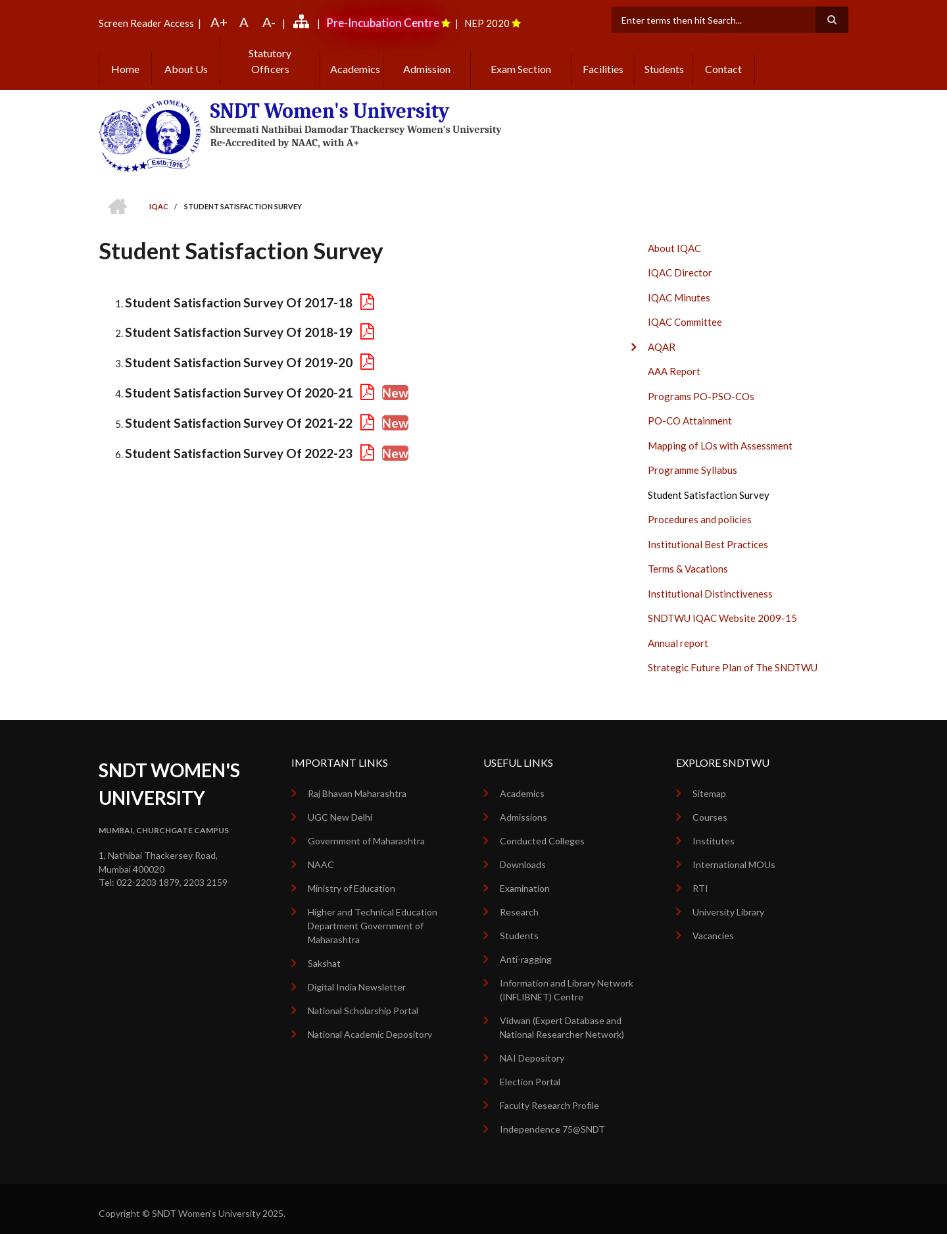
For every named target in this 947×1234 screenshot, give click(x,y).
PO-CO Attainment (690, 408)
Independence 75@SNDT (552, 1115)
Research (519, 898)
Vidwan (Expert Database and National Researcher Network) (562, 1014)
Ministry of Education (351, 875)
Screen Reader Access (146, 23)
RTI (700, 875)
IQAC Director (680, 260)
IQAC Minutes (679, 284)
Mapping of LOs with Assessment (720, 432)
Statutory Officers (270, 55)
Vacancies (713, 922)
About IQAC (674, 235)
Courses (709, 804)
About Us (186, 55)
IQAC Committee (685, 309)
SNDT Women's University (324, 97)
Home (125, 55)
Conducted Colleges (542, 827)
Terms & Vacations (688, 556)
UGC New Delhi (340, 804)
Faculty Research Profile (549, 1092)
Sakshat (324, 950)
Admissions (523, 804)
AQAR (661, 334)
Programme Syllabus (692, 457)
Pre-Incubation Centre (382, 23)
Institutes (713, 827)
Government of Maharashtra (366, 827)
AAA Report (674, 359)
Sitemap (709, 780)
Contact (723, 55)
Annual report (678, 630)
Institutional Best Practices (708, 531)
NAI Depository (532, 1044)
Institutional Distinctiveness (710, 580)
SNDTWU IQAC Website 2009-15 (722, 605)
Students (663, 55)
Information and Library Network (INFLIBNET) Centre (566, 976)
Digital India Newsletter (357, 973)
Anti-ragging (526, 946)
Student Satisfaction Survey (708, 482)
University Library (728, 898)
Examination (525, 875)
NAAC (321, 851)
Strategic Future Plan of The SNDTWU (732, 655)
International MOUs (733, 851)
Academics (352, 55)
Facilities (603, 55)
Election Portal (530, 1068)
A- (269, 22)
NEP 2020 (487, 23)
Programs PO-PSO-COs (701, 383)
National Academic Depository (370, 1021)
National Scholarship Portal (363, 997)
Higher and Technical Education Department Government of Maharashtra (372, 912)
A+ (219, 22)
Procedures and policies (700, 507)
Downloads (523, 851)
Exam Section (521, 55)
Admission (426, 55)
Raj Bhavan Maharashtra (357, 780)
